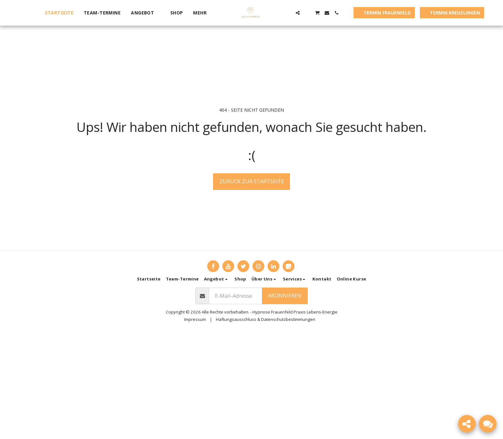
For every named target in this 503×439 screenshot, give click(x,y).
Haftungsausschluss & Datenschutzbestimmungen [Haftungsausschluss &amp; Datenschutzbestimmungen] (265, 319)
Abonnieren (285, 295)
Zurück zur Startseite (251, 181)
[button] (145, 12)
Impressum (195, 319)
